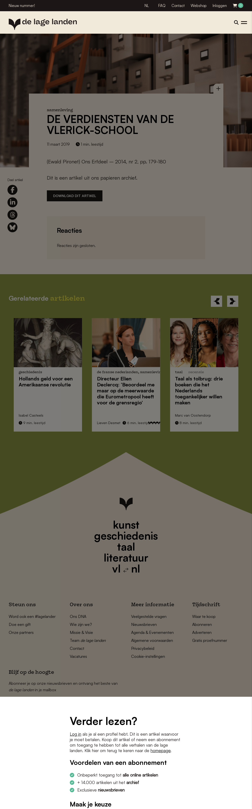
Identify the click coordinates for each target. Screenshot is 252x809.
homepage (160, 750)
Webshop (199, 5)
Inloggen (220, 5)
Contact (178, 5)
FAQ (162, 5)
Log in (75, 734)
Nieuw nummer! (22, 5)
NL (147, 5)
